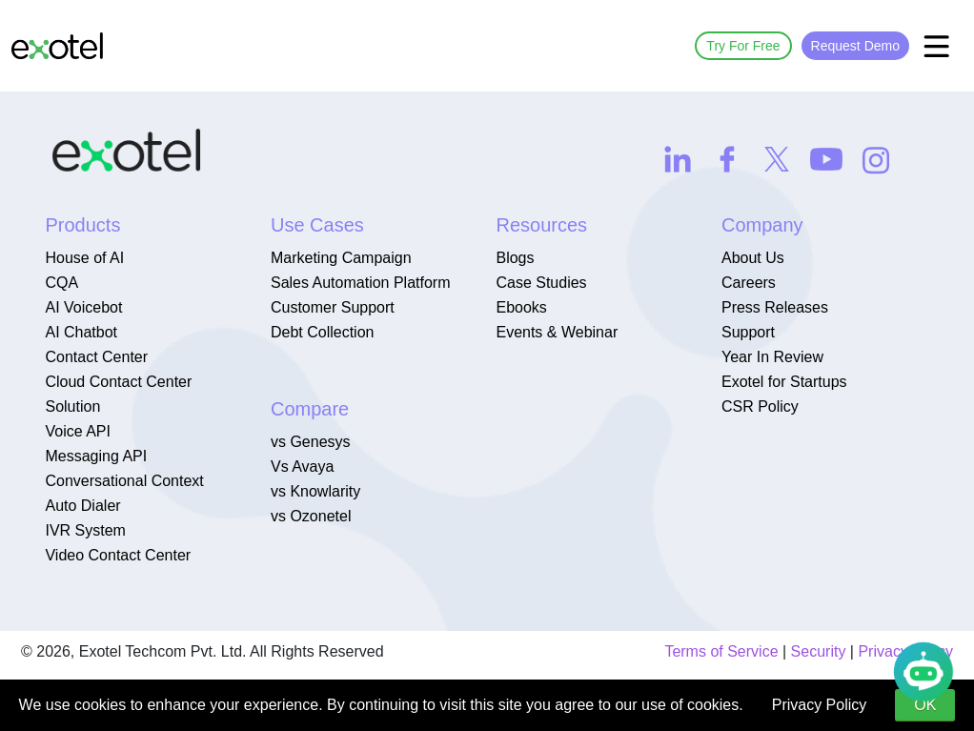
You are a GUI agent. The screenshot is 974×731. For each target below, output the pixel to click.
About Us (752, 258)
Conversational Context (124, 481)
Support (748, 332)
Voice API (78, 431)
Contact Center (96, 357)
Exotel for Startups (784, 382)
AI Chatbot (81, 332)
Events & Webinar (557, 332)
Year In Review (772, 357)
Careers (748, 282)
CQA (61, 282)
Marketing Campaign (341, 258)
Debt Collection (323, 332)
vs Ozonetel (311, 516)
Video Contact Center (118, 555)
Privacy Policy (819, 705)
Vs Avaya (302, 466)
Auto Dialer (82, 505)
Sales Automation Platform (361, 282)
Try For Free (743, 45)
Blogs (515, 258)
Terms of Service (721, 651)
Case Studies (541, 282)
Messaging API (96, 456)
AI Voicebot (83, 307)
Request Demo (855, 45)
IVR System (85, 530)
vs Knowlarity (315, 491)
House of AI (84, 258)
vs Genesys (311, 442)
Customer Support (333, 307)
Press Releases (774, 307)
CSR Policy (760, 406)
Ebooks (521, 307)
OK (925, 705)
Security (818, 651)
